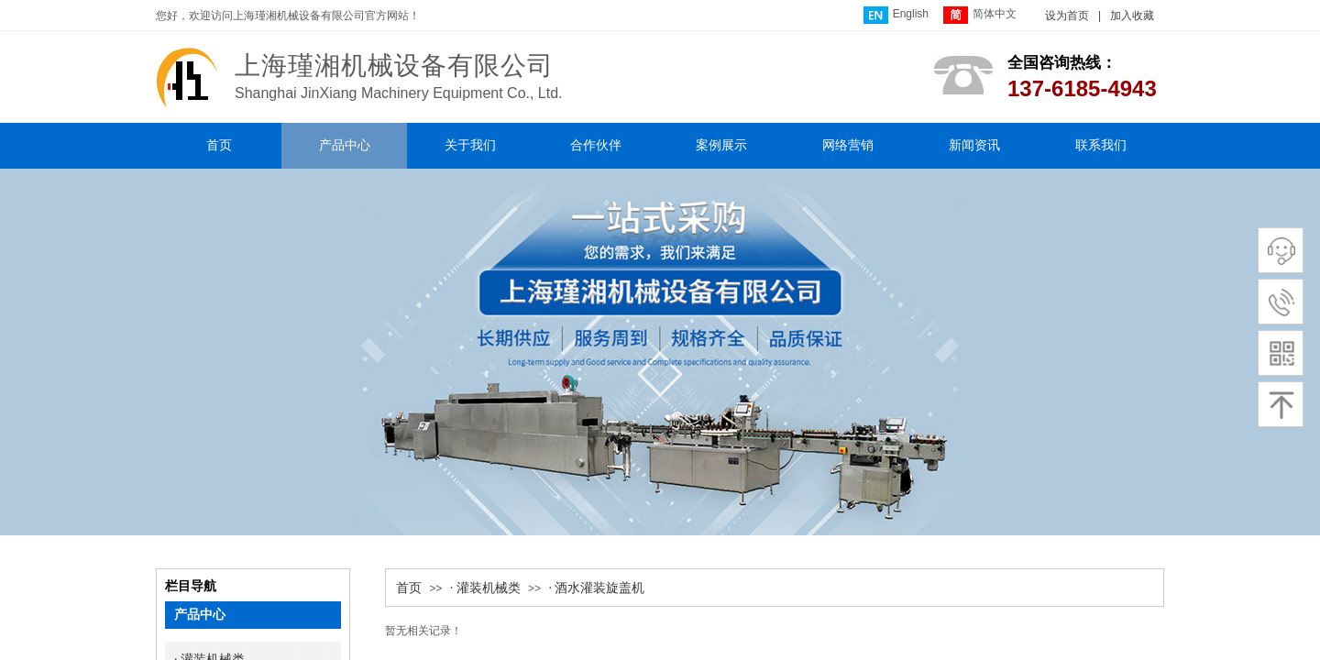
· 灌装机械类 (485, 588)
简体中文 (980, 15)
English (896, 15)
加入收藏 (1132, 15)
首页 (409, 588)
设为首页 (1067, 15)
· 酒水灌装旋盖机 (596, 588)
